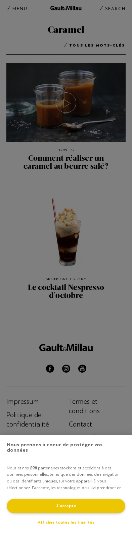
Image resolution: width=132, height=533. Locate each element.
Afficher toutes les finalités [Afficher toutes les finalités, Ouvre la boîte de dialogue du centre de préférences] (66, 522)
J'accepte (66, 506)
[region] (66, 484)
